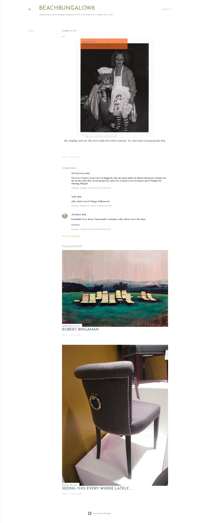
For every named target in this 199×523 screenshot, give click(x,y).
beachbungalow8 (67, 8)
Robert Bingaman (80, 329)
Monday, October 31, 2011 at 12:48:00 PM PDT (92, 206)
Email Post (74, 157)
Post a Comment (71, 236)
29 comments (75, 494)
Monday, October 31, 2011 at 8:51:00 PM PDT (91, 229)
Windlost (76, 214)
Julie (73, 196)
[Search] (166, 9)
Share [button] (31, 30)
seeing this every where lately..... (96, 488)
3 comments (75, 335)
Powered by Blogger (99, 513)
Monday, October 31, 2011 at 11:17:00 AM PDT (91, 188)
